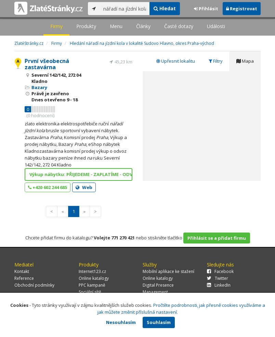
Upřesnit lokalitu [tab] (175, 61)
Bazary (39, 87)
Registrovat (241, 8)
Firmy (56, 26)
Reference (24, 278)
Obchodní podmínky (34, 285)
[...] (125, 8)
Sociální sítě (90, 292)
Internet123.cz (92, 271)
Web (84, 187)
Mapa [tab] (245, 61)
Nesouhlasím (121, 322)
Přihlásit (206, 8)
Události (216, 26)
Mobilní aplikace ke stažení (168, 271)
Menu (116, 26)
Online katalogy (94, 278)
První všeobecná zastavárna (47, 64)
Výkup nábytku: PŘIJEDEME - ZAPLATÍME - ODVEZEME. (80, 174)
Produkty (86, 26)
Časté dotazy (178, 26)
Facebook (220, 271)
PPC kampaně (92, 285)
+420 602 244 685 (47, 187)
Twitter (217, 278)
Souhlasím (159, 322)
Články (143, 26)
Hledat (165, 8)
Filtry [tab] (216, 61)
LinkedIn (219, 285)
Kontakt (21, 271)
